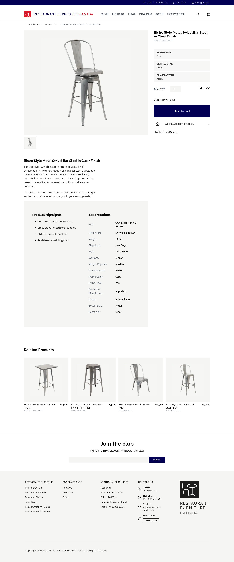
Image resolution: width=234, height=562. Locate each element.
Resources (148, 3)
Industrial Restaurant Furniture (115, 502)
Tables (131, 14)
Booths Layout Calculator (113, 507)
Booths (159, 14)
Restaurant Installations (112, 492)
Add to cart (182, 111)
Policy (66, 497)
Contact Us (68, 492)
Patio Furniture (175, 14)
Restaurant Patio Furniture (37, 511)
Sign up (157, 459)
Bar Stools (118, 14)
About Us (67, 488)
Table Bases (145, 14)
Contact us (161, 3)
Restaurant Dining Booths (37, 507)
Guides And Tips (109, 497)
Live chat (179, 2)
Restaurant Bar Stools (35, 492)
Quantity (159, 89)
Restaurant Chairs (33, 488)
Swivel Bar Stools (52, 24)
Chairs (105, 14)
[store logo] (58, 14)
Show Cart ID (151, 521)
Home (27, 24)
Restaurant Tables (34, 497)
